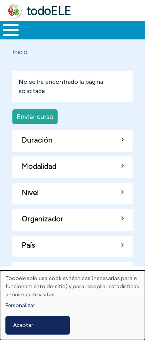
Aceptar (23, 325)
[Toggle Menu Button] (11, 30)
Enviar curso (35, 116)
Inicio (19, 52)
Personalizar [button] (20, 305)
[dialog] (72, 305)
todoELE (49, 10)
